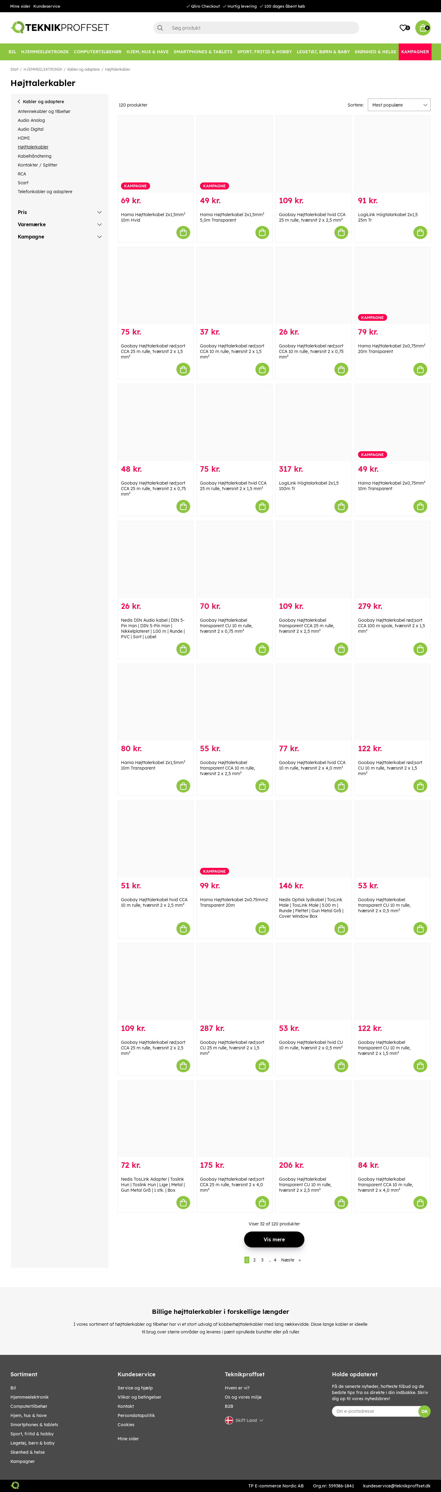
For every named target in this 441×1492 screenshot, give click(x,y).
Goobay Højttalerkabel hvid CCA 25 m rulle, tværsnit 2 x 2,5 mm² (312, 217)
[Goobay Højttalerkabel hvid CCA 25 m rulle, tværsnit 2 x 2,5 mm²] (313, 154)
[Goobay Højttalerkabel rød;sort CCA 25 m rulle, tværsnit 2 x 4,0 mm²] (234, 1119)
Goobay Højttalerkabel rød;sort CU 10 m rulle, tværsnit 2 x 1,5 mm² (390, 768)
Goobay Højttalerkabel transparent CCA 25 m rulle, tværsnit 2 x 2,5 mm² (306, 625)
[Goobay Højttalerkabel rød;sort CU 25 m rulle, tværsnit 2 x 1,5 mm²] (234, 981)
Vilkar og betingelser (139, 1397)
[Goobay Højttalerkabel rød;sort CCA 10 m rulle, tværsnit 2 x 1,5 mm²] (234, 285)
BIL (13, 1388)
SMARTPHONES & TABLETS (34, 1424)
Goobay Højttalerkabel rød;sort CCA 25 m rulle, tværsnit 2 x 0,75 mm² (153, 488)
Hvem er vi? (237, 1388)
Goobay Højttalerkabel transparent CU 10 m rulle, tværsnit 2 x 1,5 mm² (384, 1048)
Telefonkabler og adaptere (45, 191)
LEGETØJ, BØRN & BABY (32, 1443)
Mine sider (20, 6)
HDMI (24, 138)
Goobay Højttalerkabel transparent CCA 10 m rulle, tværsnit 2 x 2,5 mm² (227, 768)
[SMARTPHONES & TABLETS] (203, 51)
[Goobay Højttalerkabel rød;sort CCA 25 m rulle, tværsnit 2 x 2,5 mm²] (155, 981)
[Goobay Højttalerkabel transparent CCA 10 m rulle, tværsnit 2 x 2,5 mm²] (234, 702)
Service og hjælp (135, 1388)
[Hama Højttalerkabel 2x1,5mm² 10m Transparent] (155, 702)
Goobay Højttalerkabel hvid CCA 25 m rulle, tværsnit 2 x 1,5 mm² (233, 485)
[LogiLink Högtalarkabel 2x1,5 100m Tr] (313, 422)
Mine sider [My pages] (128, 1438)
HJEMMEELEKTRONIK (43, 69)
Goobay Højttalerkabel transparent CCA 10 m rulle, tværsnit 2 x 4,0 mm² (385, 1184)
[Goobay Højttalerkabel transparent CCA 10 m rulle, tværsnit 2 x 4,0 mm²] (392, 1119)
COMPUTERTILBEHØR (28, 1406)
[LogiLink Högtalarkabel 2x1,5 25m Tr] (392, 154)
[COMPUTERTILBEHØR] (97, 51)
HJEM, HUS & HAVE (28, 1415)
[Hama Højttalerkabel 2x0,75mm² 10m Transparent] (392, 422)
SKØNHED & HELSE (27, 1452)
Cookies (126, 1424)
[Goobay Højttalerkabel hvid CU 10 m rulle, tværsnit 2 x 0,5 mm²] (313, 981)
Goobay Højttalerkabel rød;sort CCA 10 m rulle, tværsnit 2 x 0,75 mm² (311, 351)
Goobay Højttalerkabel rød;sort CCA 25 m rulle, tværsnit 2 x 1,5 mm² (153, 351)
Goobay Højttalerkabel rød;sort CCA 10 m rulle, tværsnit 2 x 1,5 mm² (232, 351)
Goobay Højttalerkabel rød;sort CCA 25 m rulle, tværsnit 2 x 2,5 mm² (153, 1048)
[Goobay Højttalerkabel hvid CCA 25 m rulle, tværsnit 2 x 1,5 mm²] (234, 422)
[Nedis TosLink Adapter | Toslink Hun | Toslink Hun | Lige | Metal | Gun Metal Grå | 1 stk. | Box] (155, 1119)
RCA (22, 174)
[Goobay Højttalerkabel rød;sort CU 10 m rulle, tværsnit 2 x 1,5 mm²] (392, 702)
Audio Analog (31, 120)
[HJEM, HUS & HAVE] (147, 51)
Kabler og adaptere (83, 69)
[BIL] (12, 51)
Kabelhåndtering (34, 156)
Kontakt (126, 1406)
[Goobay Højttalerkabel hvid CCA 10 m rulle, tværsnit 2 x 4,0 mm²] (313, 702)
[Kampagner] (415, 51)
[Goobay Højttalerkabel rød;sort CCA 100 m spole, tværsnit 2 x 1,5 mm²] (392, 559)
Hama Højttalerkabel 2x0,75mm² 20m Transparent (391, 348)
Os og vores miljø (243, 1397)
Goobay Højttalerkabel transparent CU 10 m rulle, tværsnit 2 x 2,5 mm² (305, 1184)
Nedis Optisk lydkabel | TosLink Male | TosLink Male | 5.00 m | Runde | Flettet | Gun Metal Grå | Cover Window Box (311, 908)
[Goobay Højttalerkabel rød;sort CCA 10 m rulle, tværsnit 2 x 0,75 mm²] (313, 285)
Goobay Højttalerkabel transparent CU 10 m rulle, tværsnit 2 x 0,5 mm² (384, 905)
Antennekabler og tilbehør (44, 111)
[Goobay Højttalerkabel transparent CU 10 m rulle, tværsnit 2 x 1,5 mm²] (392, 981)
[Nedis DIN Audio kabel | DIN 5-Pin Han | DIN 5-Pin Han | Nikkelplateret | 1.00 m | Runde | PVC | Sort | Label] (155, 559)
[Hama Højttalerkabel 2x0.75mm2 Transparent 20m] (234, 839)
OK (424, 1411)
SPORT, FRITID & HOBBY (32, 1434)
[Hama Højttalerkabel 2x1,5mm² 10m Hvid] (155, 154)
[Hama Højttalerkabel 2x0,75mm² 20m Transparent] (392, 285)
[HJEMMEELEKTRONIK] (45, 51)
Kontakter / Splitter (37, 165)
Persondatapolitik (136, 1415)
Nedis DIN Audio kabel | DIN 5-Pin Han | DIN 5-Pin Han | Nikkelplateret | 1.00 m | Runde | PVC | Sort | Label (153, 628)
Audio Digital (30, 129)
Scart (23, 183)
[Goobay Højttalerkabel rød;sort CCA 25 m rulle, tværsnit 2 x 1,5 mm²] (155, 285)
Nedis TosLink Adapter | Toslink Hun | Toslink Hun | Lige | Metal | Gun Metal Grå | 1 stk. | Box (153, 1184)
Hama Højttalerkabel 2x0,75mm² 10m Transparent (391, 485)
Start (14, 69)
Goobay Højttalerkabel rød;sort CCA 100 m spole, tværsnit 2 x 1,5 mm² (391, 625)
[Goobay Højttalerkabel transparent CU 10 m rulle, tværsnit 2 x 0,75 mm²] (234, 559)
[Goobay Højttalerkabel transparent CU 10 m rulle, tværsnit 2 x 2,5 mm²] (313, 1119)
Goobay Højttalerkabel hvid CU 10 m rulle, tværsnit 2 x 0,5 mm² (311, 1045)
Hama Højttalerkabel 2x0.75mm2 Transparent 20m (234, 902)
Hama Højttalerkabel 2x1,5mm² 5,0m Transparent (232, 217)
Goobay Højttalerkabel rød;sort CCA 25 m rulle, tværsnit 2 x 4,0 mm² (232, 1184)
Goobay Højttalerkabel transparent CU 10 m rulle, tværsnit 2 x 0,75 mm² (226, 625)
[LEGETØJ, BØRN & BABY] (323, 51)
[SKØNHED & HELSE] (375, 51)
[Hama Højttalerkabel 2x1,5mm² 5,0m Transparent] (234, 154)
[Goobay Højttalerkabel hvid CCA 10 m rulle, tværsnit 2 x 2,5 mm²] (155, 839)
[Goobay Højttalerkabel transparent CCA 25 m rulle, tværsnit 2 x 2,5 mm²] (313, 559)
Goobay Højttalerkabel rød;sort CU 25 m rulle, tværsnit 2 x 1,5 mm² (232, 1048)
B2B (229, 1406)
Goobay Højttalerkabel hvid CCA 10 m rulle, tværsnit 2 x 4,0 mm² (312, 765)
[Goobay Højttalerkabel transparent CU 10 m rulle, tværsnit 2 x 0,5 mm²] (392, 839)
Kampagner (22, 1461)
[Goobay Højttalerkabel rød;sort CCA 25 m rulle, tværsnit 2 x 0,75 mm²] (155, 422)
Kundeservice (46, 6)
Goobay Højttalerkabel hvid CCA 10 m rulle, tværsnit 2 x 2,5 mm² (154, 902)
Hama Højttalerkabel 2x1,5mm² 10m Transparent (153, 765)
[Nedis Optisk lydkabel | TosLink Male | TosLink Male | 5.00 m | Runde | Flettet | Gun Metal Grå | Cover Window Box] (313, 839)
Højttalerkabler (117, 69)
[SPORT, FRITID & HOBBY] (264, 51)
